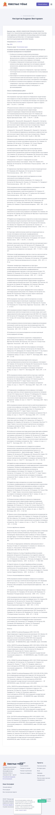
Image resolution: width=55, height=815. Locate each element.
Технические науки (28, 16)
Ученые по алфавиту (26, 773)
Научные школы (41, 766)
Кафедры (39, 773)
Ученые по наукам (25, 768)
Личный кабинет (42, 4)
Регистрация (6, 789)
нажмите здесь (22, 810)
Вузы (38, 771)
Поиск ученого (24, 766)
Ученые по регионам (26, 771)
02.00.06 (19, 41)
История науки (41, 768)
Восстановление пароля (10, 792)
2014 (11, 44)
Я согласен (42, 801)
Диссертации (41, 775)
